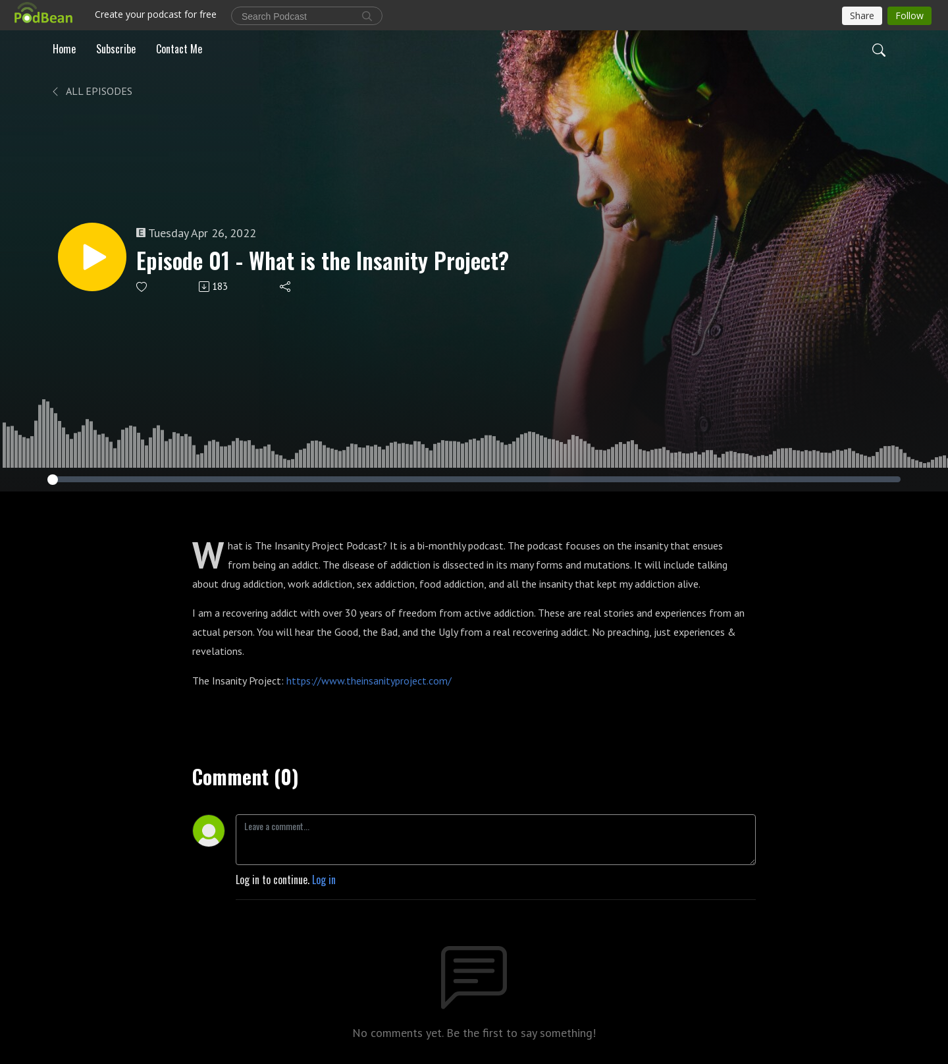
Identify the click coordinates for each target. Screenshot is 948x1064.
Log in (324, 879)
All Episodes (91, 91)
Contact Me (179, 49)
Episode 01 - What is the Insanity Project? (322, 260)
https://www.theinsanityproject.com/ (369, 680)
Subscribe (116, 49)
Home (64, 49)
